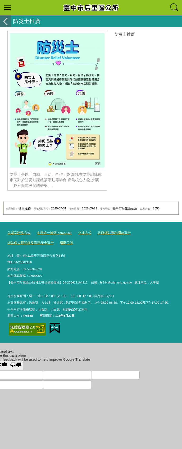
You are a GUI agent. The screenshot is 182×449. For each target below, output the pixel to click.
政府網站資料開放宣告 (108, 232)
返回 (5, 21)
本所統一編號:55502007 (51, 232)
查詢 (174, 7)
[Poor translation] (16, 365)
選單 (7, 7)
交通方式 (80, 232)
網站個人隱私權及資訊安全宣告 (28, 242)
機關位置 (63, 242)
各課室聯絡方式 (18, 232)
